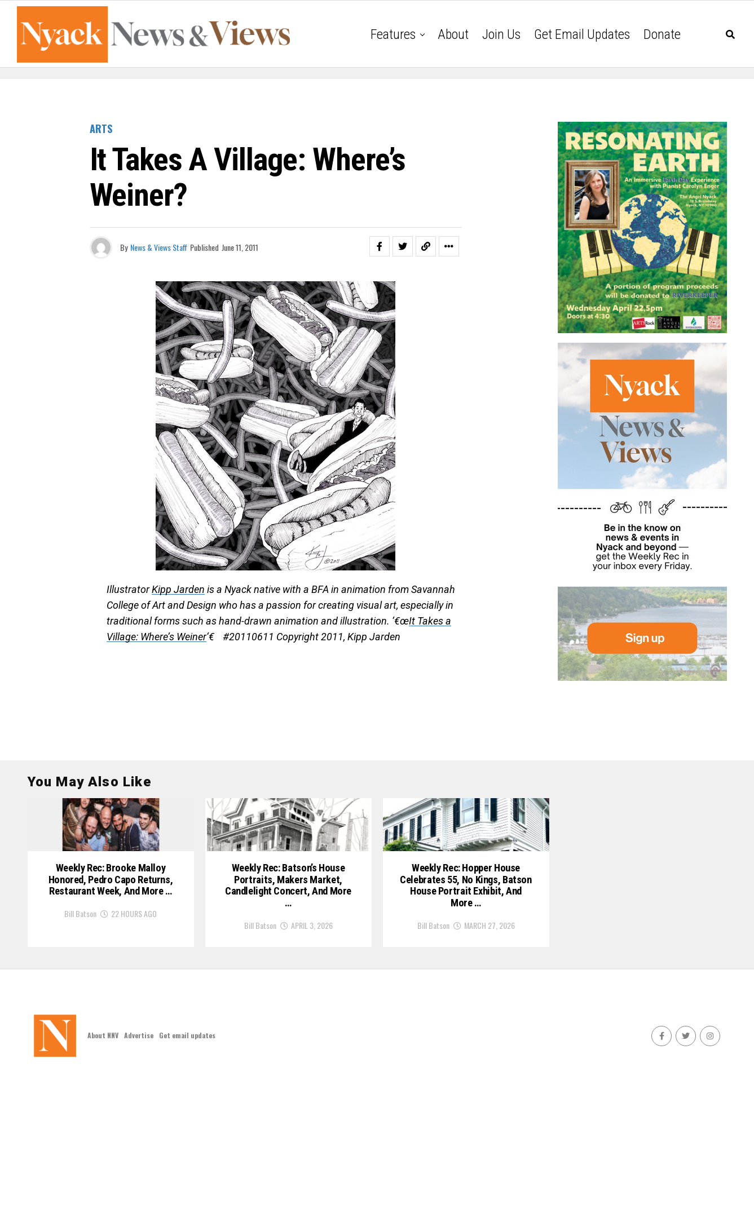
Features (393, 34)
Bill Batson (80, 1053)
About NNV (102, 1178)
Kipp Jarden (178, 589)
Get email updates (582, 34)
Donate (662, 34)
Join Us (501, 34)
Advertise (138, 1178)
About (453, 34)
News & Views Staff (158, 247)
